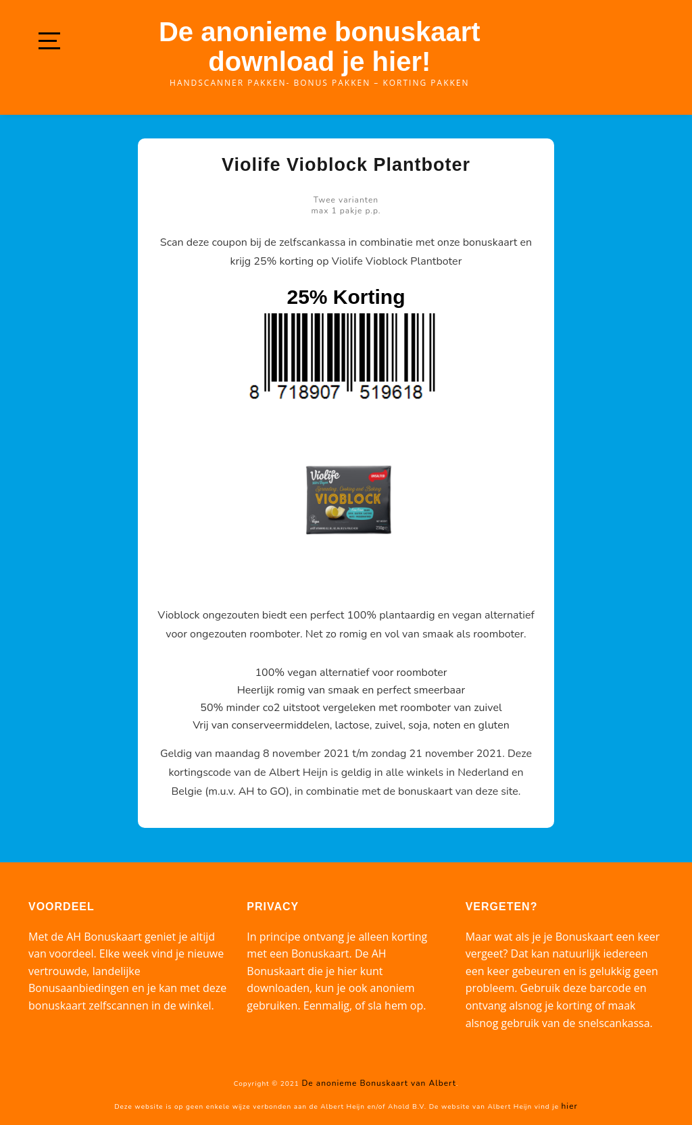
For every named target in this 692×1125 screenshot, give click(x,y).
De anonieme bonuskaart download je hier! (319, 46)
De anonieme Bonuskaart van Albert (378, 1083)
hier (570, 1106)
